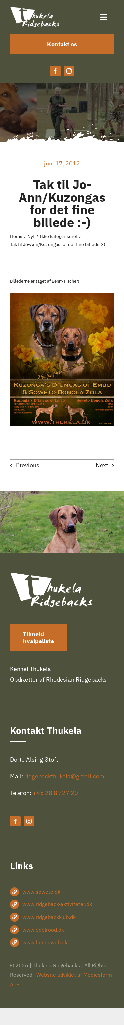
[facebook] (55, 71)
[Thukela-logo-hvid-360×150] (35, 9)
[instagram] (69, 71)
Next (102, 465)
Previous (27, 465)
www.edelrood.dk (43, 929)
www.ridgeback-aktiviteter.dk (57, 904)
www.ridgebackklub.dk (49, 917)
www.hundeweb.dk (44, 942)
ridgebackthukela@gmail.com (64, 776)
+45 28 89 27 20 (55, 793)
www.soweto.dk (41, 891)
